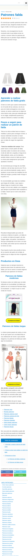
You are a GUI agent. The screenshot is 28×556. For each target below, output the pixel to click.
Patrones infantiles (9, 420)
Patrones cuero (6, 526)
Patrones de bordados (8, 535)
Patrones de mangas (7, 551)
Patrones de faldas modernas (16, 459)
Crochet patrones (6, 487)
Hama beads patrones (10, 422)
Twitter (20, 471)
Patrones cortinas (7, 522)
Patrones (3, 11)
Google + (8, 475)
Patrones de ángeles (7, 528)
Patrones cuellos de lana (8, 524)
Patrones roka (8, 409)
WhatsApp (21, 475)
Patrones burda (6, 512)
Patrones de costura (7, 543)
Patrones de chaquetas (8, 541)
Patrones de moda (7, 554)
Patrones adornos (7, 497)
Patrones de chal (6, 539)
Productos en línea (10, 455)
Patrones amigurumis (8, 499)
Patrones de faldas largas (15, 462)
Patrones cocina (6, 518)
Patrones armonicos (7, 501)
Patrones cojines (6, 520)
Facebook (8, 471)
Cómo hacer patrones (10, 424)
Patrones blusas (9, 427)
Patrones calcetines (7, 514)
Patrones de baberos (7, 531)
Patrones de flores (7, 545)
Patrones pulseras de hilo (11, 416)
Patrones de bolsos (7, 533)
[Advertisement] (14, 57)
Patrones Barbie (9, 418)
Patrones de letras (7, 549)
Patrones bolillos (6, 510)
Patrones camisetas (7, 516)
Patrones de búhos (7, 537)
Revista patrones (9, 412)
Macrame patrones (7, 493)
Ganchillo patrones (7, 489)
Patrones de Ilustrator (8, 547)
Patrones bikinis (6, 505)
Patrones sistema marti (11, 414)
